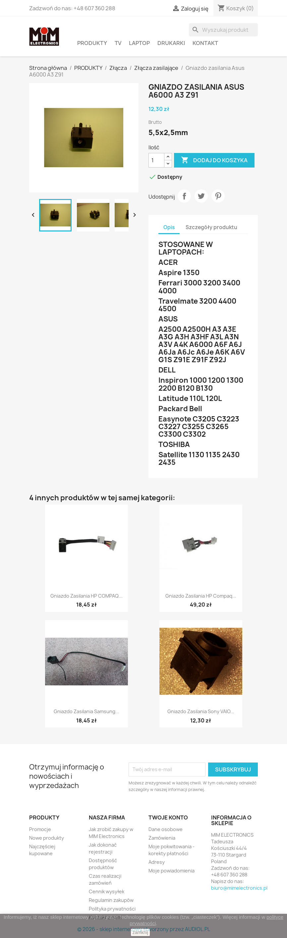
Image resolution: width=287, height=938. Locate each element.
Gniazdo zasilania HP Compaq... (200, 596)
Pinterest (218, 196)
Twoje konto (168, 817)
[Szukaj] (223, 29)
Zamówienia (161, 838)
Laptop (139, 43)
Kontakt (205, 43)
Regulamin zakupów (111, 900)
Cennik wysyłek (106, 891)
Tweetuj (201, 196)
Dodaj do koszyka (214, 160)
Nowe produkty (46, 838)
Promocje (40, 829)
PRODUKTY (92, 43)
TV (118, 43)
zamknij (140, 932)
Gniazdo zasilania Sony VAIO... (200, 711)
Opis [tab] (169, 227)
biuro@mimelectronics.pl (239, 888)
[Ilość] (156, 160)
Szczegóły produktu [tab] (211, 227)
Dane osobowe (165, 829)
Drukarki (171, 43)
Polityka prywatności (112, 909)
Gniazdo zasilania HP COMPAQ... (86, 596)
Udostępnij (184, 196)
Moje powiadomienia (171, 870)
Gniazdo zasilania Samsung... (86, 711)
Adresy (156, 862)
